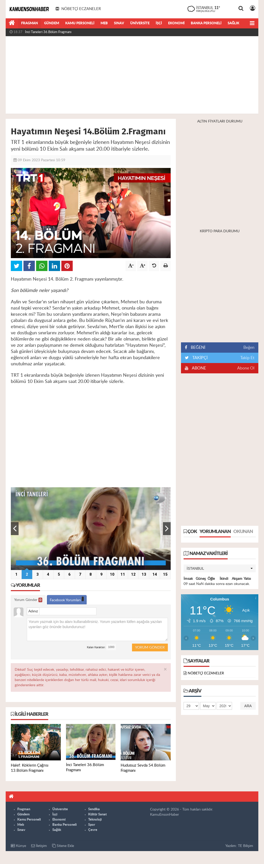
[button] (220, 568)
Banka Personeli (206, 23)
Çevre (92, 830)
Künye (18, 846)
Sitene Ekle (63, 846)
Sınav (119, 23)
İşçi (159, 23)
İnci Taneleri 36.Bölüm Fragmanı (48, 32)
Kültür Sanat (97, 814)
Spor (91, 825)
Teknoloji (95, 819)
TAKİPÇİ (199, 358)
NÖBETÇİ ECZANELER (206, 673)
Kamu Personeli (79, 23)
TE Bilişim (245, 846)
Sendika (94, 809)
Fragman (29, 23)
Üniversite (140, 23)
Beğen (248, 347)
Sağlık (233, 23)
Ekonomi (176, 23)
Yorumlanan (215, 531)
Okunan (243, 531)
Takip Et (247, 358)
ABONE (198, 368)
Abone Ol (245, 368)
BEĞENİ (196, 347)
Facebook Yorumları (67, 599)
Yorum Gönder (28, 600)
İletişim (39, 846)
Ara (248, 706)
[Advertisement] (132, 75)
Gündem (51, 23)
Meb (104, 23)
